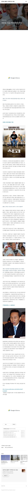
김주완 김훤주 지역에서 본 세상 (7, 1)
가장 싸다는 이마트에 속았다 (8, 435)
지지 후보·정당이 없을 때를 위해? (9, 436)
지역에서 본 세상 (6, 428)
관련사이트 (3, 485)
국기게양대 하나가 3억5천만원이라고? (10, 431)
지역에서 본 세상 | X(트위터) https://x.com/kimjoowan (8, 472)
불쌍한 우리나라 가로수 (7, 432)
